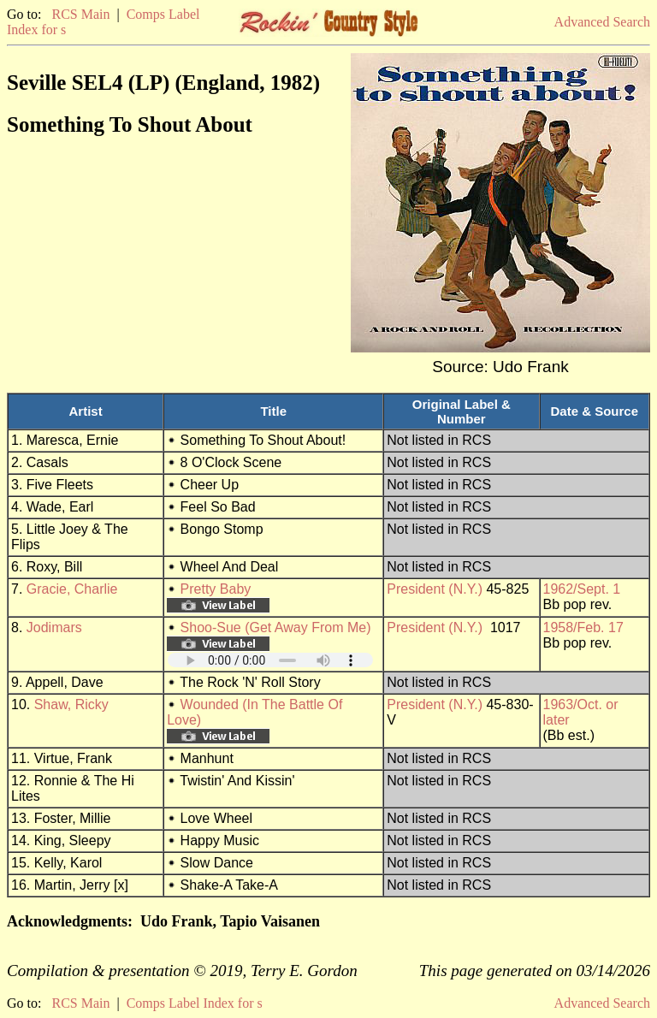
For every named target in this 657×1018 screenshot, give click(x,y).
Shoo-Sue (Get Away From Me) (276, 627)
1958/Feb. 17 (583, 627)
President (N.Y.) (434, 589)
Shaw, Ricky (71, 704)
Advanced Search (602, 22)
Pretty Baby (216, 589)
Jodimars (54, 627)
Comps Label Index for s (195, 1003)
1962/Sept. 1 (582, 589)
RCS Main (80, 14)
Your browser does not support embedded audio (270, 660)
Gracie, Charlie (72, 589)
